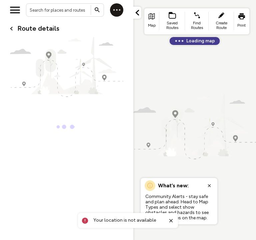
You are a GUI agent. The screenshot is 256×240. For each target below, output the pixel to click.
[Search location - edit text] (65, 10)
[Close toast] (171, 220)
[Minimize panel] (137, 13)
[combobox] (65, 10)
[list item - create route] (221, 21)
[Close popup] (209, 186)
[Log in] (116, 10)
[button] (137, 13)
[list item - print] (241, 21)
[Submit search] (97, 10)
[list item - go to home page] (151, 21)
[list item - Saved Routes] (172, 21)
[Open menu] (15, 10)
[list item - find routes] (197, 21)
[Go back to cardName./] (11, 29)
